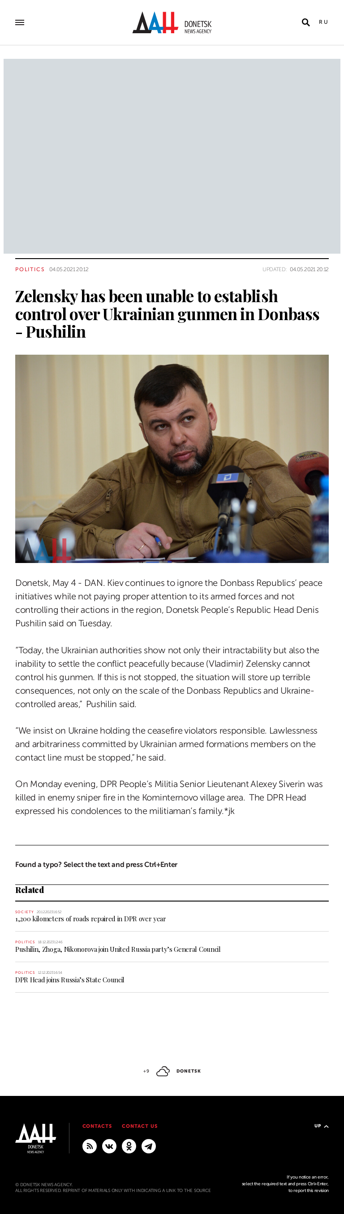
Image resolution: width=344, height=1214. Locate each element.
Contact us (140, 1126)
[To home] (172, 22)
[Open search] (306, 22)
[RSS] (89, 1146)
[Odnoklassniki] (129, 1146)
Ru (324, 22)
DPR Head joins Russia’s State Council (70, 979)
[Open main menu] (20, 22)
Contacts (97, 1126)
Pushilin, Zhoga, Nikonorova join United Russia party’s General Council (118, 949)
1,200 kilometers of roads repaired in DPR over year (90, 918)
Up (321, 1125)
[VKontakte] (109, 1146)
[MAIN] (149, 1146)
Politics (30, 269)
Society (24, 912)
